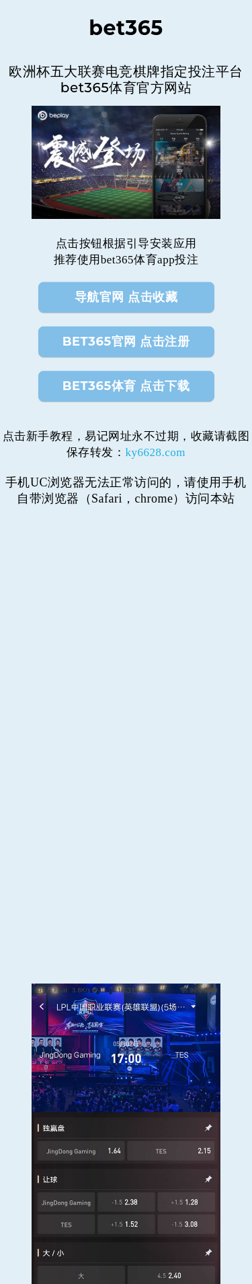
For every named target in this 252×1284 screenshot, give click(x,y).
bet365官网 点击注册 (126, 341)
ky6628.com (155, 452)
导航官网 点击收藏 (126, 297)
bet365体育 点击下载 (126, 386)
